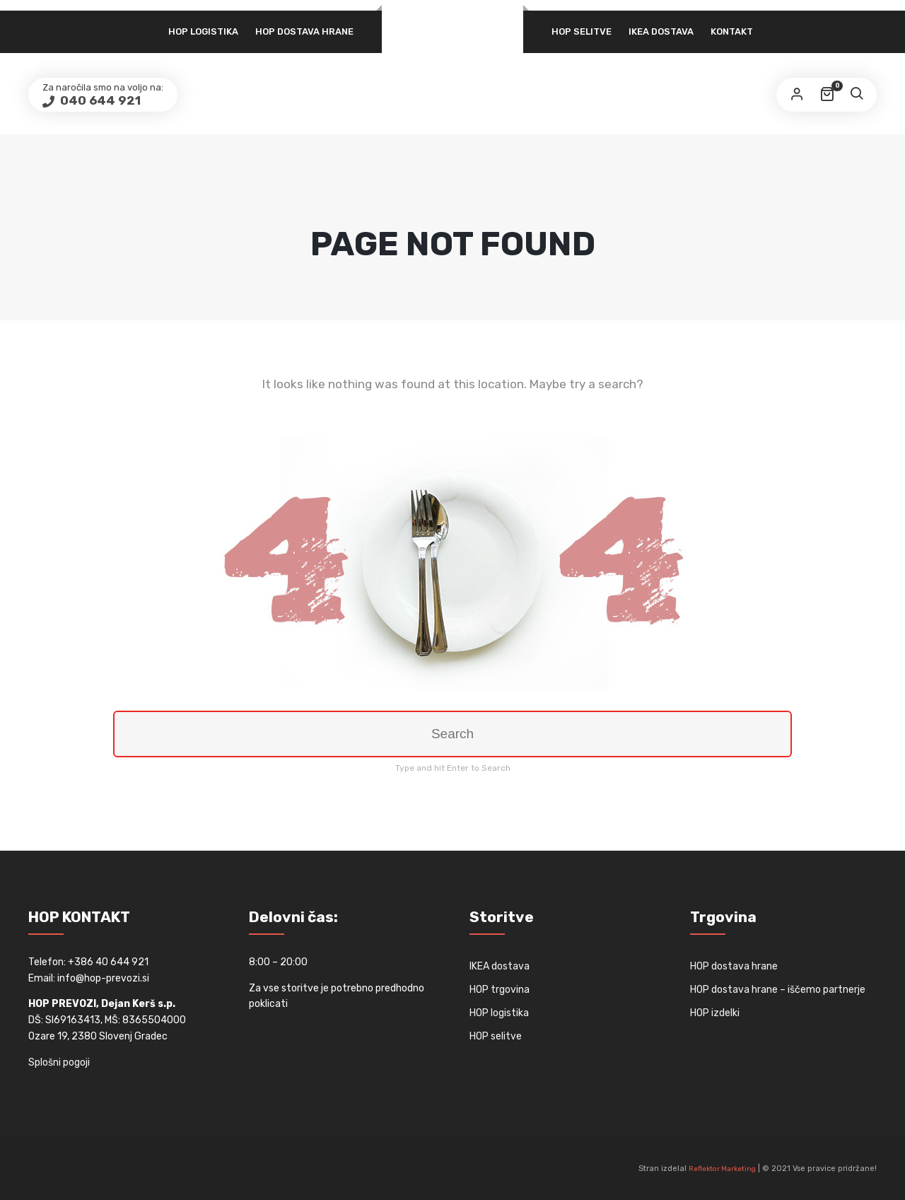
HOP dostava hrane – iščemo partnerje (777, 990)
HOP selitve (581, 31)
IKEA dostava (661, 31)
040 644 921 (99, 100)
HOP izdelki (715, 1013)
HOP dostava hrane (304, 31)
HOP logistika (203, 31)
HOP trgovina (499, 990)
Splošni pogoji (59, 1062)
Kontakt (732, 31)
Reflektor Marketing (722, 1169)
